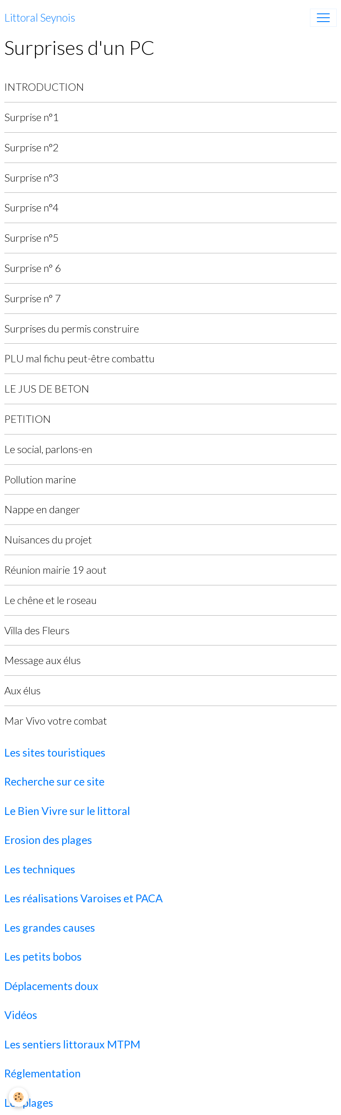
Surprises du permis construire (71, 328)
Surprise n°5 (31, 237)
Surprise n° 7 (32, 298)
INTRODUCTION (44, 86)
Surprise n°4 (31, 207)
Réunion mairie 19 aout (55, 569)
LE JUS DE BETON (46, 388)
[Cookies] (18, 1097)
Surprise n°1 (31, 117)
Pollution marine (40, 479)
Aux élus (22, 690)
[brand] (39, 18)
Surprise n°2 (31, 147)
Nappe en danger (42, 509)
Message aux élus (42, 660)
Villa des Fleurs (36, 630)
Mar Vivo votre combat (55, 720)
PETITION (27, 418)
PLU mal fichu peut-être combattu (79, 358)
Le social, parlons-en (48, 449)
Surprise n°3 (31, 177)
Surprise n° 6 (32, 268)
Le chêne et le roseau (50, 600)
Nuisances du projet (48, 539)
